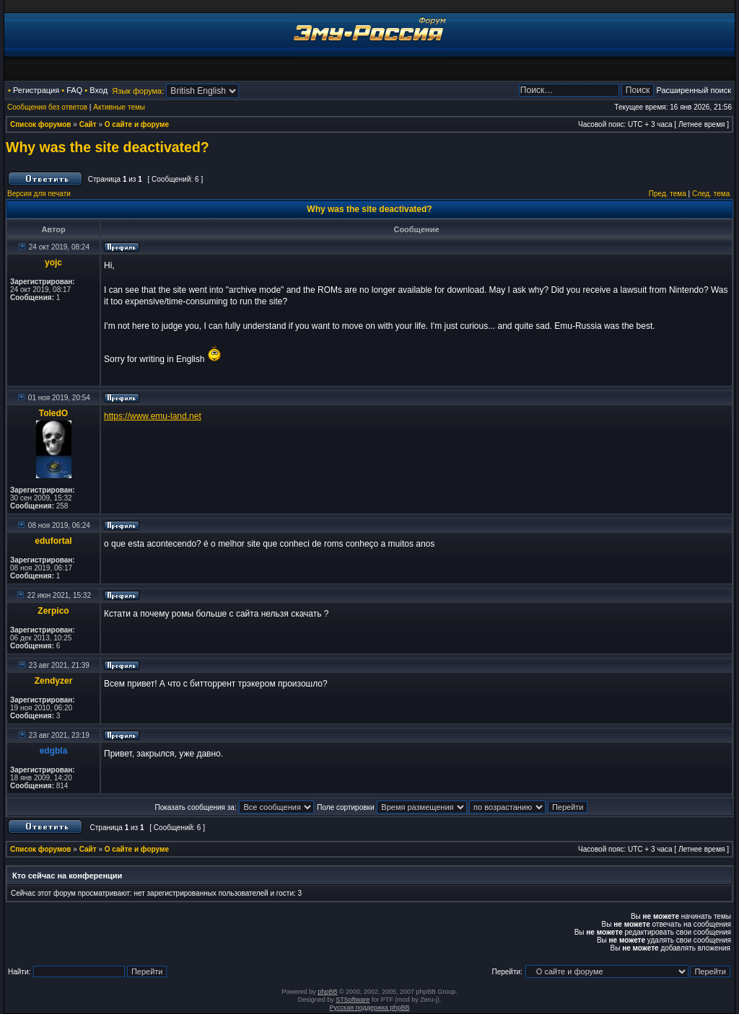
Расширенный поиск (693, 90)
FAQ (74, 90)
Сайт (88, 124)
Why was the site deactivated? (107, 147)
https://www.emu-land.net (152, 416)
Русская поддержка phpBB (370, 1007)
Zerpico (53, 611)
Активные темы (119, 107)
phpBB (327, 991)
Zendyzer (54, 681)
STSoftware (353, 999)
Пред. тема (667, 194)
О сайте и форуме (137, 124)
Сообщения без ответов (47, 107)
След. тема (711, 194)
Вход (98, 90)
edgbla (54, 751)
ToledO (53, 413)
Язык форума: (138, 91)
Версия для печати (39, 194)
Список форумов (40, 124)
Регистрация (36, 90)
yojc (53, 262)
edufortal (53, 541)
